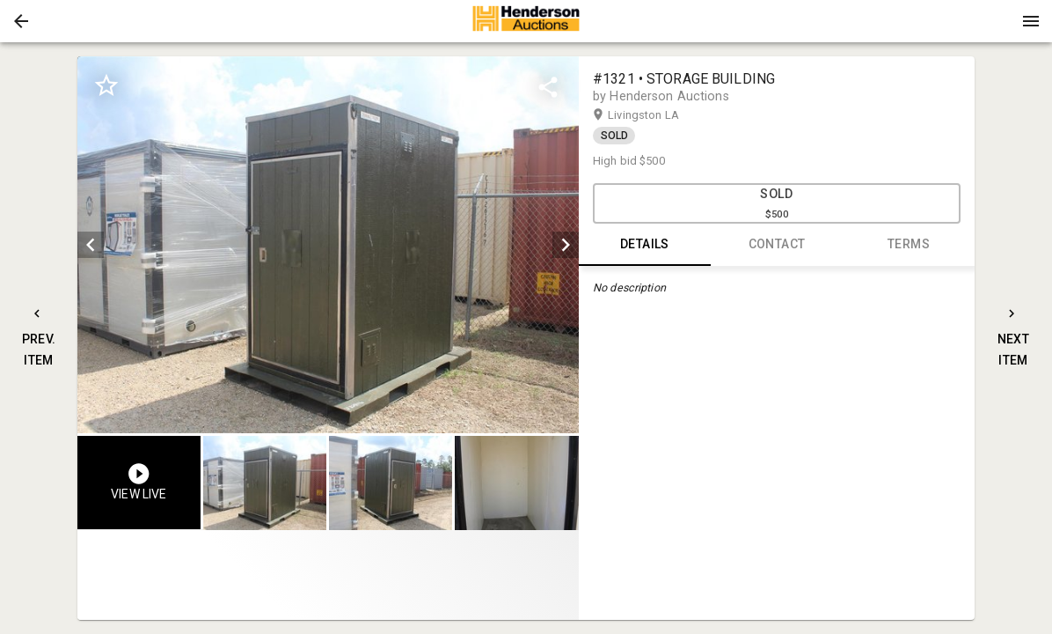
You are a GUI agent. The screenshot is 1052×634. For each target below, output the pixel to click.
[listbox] (328, 244)
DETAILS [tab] (645, 245)
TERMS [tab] (909, 245)
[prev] (90, 245)
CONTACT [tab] (777, 245)
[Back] (21, 21)
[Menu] (1031, 21)
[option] (328, 244)
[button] (21, 21)
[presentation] (526, 21)
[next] (565, 245)
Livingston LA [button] (660, 115)
